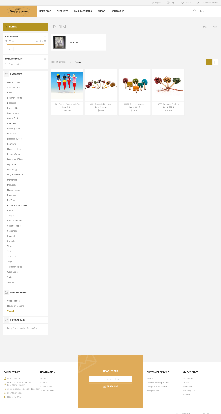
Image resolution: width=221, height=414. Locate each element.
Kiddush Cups (13, 154)
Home (204, 27)
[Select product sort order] (80, 62)
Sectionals (12, 231)
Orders (186, 383)
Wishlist (186, 394)
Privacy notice (46, 387)
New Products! (13, 82)
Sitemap (43, 379)
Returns (43, 383)
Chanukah (11, 123)
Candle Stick (12, 118)
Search (150, 379)
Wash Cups (12, 272)
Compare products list (209, 3)
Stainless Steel (32, 328)
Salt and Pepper (14, 226)
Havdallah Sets (14, 149)
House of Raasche (15, 306)
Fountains (11, 144)
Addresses (187, 387)
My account (188, 379)
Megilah (73, 42)
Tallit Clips (11, 256)
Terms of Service (47, 391)
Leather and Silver (15, 159)
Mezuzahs (11, 185)
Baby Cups (12, 328)
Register (158, 3)
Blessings (11, 103)
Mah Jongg (12, 169)
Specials (11, 241)
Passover (11, 195)
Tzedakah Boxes (14, 267)
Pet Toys (11, 200)
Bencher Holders (14, 98)
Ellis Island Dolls (14, 139)
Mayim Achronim (15, 175)
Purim (10, 210)
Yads (9, 277)
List (215, 62)
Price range (11, 36)
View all (10, 311)
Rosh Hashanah (14, 221)
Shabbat (11, 236)
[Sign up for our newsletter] (110, 379)
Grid (209, 62)
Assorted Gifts (13, 87)
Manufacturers (14, 59)
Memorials (12, 180)
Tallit (9, 251)
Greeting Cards (13, 128)
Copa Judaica (15, 64)
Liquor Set (11, 164)
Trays (9, 262)
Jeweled (22, 328)
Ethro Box (11, 134)
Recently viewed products (158, 383)
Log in (173, 3)
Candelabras (13, 113)
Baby (9, 93)
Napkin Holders (14, 190)
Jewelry (10, 282)
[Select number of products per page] (55, 62)
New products (153, 391)
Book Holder (12, 108)
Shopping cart (189, 391)
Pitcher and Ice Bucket (17, 205)
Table (9, 246)
